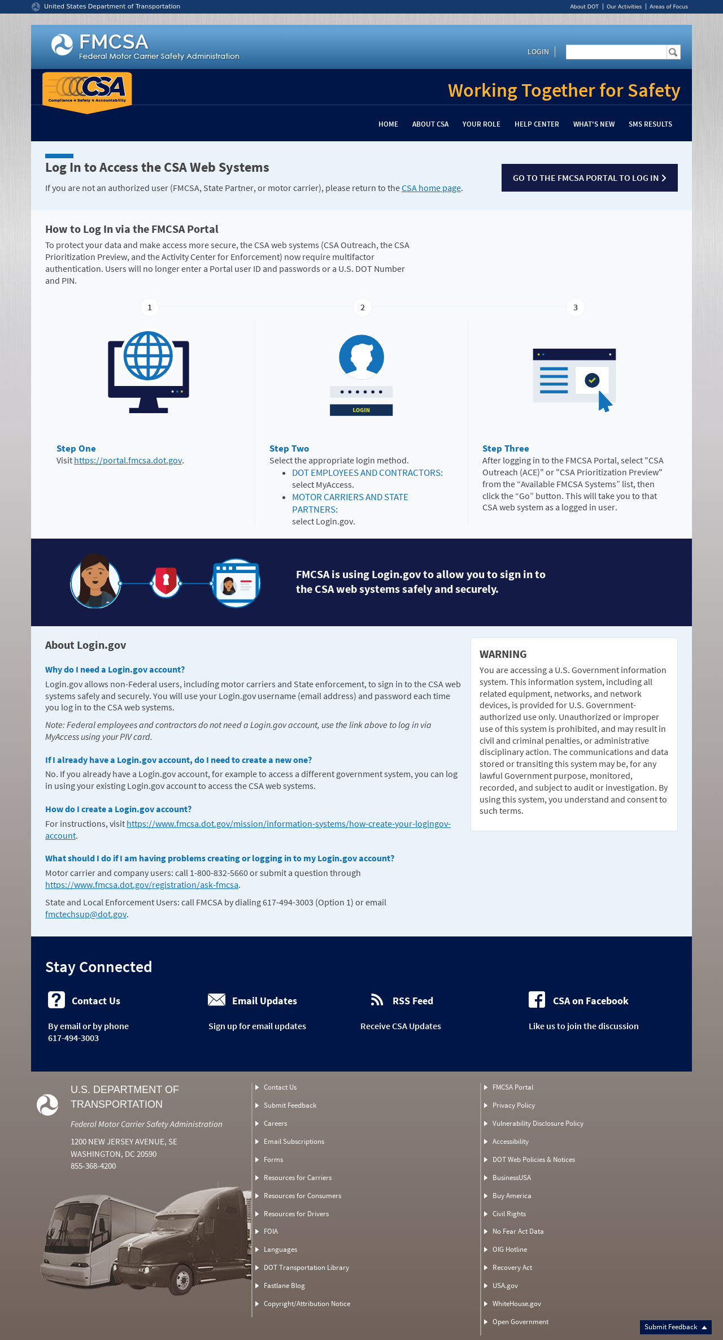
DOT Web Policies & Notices (534, 1159)
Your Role (481, 124)
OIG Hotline (510, 1249)
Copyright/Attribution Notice (307, 1303)
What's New (594, 124)
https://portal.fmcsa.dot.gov (128, 460)
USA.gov (505, 1285)
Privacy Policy (514, 1105)
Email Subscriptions (294, 1141)
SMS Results (650, 124)
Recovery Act (512, 1267)
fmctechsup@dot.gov (86, 914)
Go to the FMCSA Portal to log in (590, 177)
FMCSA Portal (513, 1087)
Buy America (512, 1195)
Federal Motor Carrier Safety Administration (147, 1123)
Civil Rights (509, 1213)
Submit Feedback (675, 1327)
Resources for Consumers (302, 1195)
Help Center (537, 124)
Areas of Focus (669, 6)
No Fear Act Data (518, 1231)
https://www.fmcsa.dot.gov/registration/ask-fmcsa (141, 884)
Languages (280, 1249)
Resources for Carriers (298, 1177)
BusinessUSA (512, 1177)
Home (388, 124)
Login (538, 51)
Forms (273, 1159)
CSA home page (431, 187)
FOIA (271, 1231)
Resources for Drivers (296, 1213)
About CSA (430, 124)
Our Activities (624, 6)
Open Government (520, 1321)
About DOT (584, 6)
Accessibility (511, 1141)
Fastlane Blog (284, 1285)
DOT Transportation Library (306, 1267)
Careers (275, 1123)
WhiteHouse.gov (517, 1303)
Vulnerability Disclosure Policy (538, 1123)
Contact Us (280, 1087)
